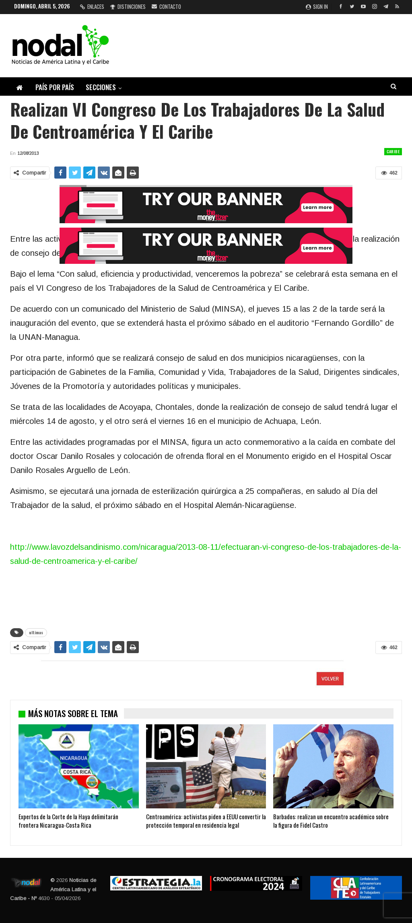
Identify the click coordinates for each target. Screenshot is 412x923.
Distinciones (128, 6)
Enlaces (92, 6)
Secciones (101, 87)
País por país (54, 87)
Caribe (393, 151)
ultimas (36, 632)
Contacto (166, 6)
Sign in (317, 6)
